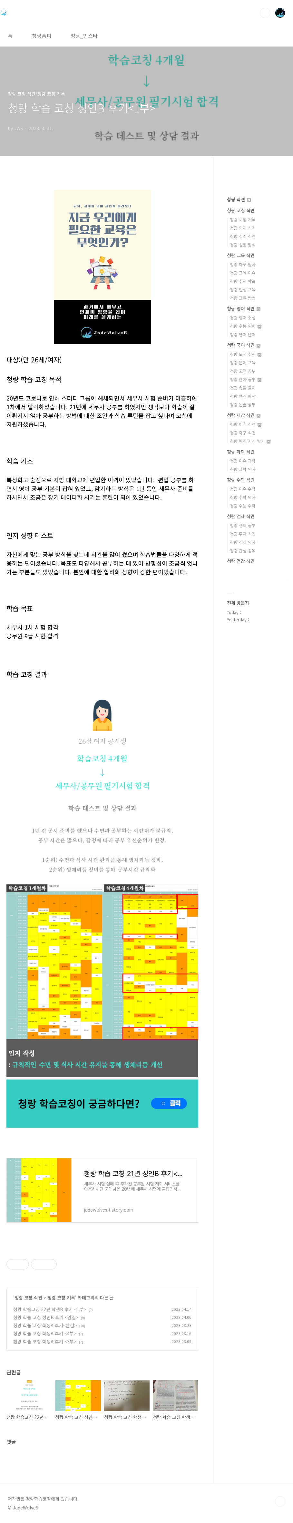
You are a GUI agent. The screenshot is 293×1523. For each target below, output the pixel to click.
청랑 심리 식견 (243, 236)
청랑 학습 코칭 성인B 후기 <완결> (45, 1317)
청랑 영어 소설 (243, 318)
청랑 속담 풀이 (243, 388)
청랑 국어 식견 (243, 345)
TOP (280, 1501)
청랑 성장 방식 (243, 245)
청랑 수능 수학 (243, 506)
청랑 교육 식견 (241, 255)
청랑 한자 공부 (245, 379)
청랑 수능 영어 (245, 326)
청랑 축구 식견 (243, 433)
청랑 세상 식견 (243, 415)
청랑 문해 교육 (243, 363)
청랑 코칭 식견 (28, 1297)
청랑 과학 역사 (243, 469)
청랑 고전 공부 (243, 371)
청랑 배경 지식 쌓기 (250, 441)
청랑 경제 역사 (243, 542)
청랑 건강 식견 (241, 561)
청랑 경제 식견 (241, 516)
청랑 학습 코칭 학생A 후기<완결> (45, 1325)
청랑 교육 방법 (243, 298)
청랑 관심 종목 (243, 551)
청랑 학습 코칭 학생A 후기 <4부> (44, 1333)
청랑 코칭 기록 (61, 1297)
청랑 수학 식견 (241, 479)
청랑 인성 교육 (243, 290)
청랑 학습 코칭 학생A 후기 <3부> (44, 1341)
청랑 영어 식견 (243, 308)
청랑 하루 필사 (243, 264)
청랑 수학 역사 (243, 497)
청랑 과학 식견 (241, 451)
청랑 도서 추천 (245, 354)
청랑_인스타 (84, 35)
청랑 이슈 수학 (243, 489)
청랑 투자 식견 (243, 534)
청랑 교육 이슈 (243, 273)
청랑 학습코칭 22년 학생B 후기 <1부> (49, 1309)
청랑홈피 (41, 35)
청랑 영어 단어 (243, 334)
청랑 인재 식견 (243, 228)
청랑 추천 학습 (243, 281)
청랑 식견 (239, 199)
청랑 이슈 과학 (243, 461)
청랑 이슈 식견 (245, 424)
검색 (265, 13)
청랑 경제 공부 (243, 525)
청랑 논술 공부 (243, 405)
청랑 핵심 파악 (243, 396)
